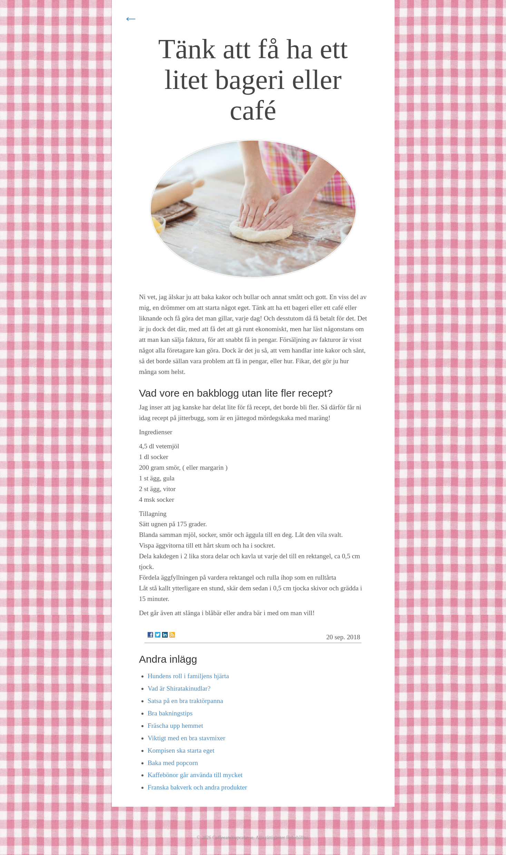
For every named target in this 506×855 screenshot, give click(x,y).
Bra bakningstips (170, 713)
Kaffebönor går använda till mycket (195, 774)
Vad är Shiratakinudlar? (179, 688)
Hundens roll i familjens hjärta (188, 676)
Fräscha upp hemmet (175, 725)
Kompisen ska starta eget (181, 750)
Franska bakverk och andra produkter (197, 787)
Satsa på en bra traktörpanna (185, 700)
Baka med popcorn (173, 762)
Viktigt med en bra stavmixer (186, 738)
